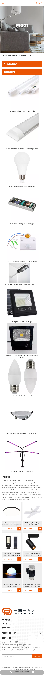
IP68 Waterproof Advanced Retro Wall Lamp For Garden (32, 585)
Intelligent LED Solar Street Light (22, 322)
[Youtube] (10, 623)
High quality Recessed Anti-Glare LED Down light (22, 434)
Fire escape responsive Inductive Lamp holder (22, 261)
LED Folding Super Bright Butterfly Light (32, 524)
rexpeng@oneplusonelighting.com (19, 645)
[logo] (18, 611)
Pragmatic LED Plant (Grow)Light (22, 471)
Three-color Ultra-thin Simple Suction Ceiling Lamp (11, 524)
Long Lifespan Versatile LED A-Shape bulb (22, 186)
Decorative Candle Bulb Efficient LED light (22, 396)
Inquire (7, 528)
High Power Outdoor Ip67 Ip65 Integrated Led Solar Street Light (12, 554)
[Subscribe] (37, 656)
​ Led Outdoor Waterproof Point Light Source (11, 585)
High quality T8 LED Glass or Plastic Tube (22, 111)
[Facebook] (3, 623)
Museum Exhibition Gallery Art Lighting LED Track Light (32, 554)
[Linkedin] (6, 623)
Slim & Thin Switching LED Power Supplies (22, 224)
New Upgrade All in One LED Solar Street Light (19, 284)
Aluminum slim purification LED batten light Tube (22, 149)
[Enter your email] (16, 656)
